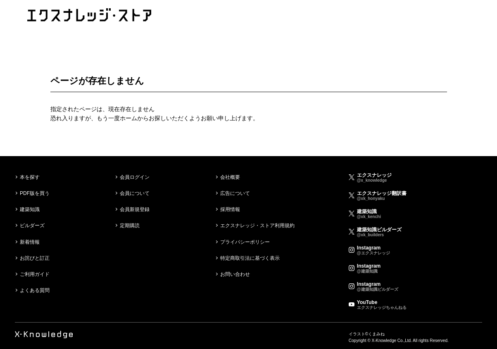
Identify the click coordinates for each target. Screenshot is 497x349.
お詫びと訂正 (35, 258)
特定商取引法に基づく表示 (250, 258)
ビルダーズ (32, 225)
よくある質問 (35, 290)
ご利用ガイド (35, 274)
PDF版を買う (35, 193)
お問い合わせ (235, 274)
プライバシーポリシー (245, 242)
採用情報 (230, 209)
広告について (235, 193)
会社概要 (230, 177)
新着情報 (30, 242)
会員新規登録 (135, 209)
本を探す (30, 177)
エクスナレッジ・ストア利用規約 (257, 225)
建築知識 (30, 209)
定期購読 (130, 225)
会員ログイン (135, 177)
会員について (135, 193)
